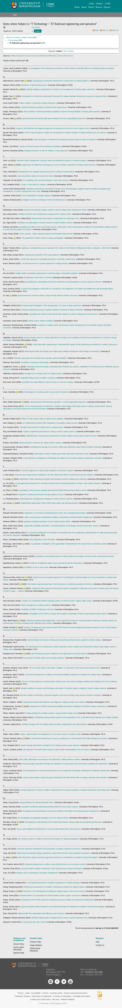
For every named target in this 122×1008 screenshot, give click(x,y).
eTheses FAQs (35, 942)
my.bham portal (56, 993)
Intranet (45, 993)
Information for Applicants (41, 996)
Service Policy (18, 944)
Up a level (36, 27)
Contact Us (100, 945)
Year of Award (68, 51)
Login (15, 15)
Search (91, 7)
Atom (97, 30)
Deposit (107, 7)
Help (97, 942)
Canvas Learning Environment (75, 993)
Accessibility (36, 993)
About (84, 7)
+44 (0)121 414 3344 (93, 972)
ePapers (99, 4)
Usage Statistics (36, 945)
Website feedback (68, 999)
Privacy (20, 993)
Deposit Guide (18, 953)
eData (91, 4)
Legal (27, 993)
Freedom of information (62, 996)
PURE (107, 4)
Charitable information (81, 996)
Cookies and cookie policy (40, 999)
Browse (99, 7)
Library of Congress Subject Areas (19, 37)
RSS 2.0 (115, 30)
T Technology (13, 40)
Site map (55, 999)
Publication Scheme (22, 996)
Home (77, 7)
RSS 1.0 (105, 30)
